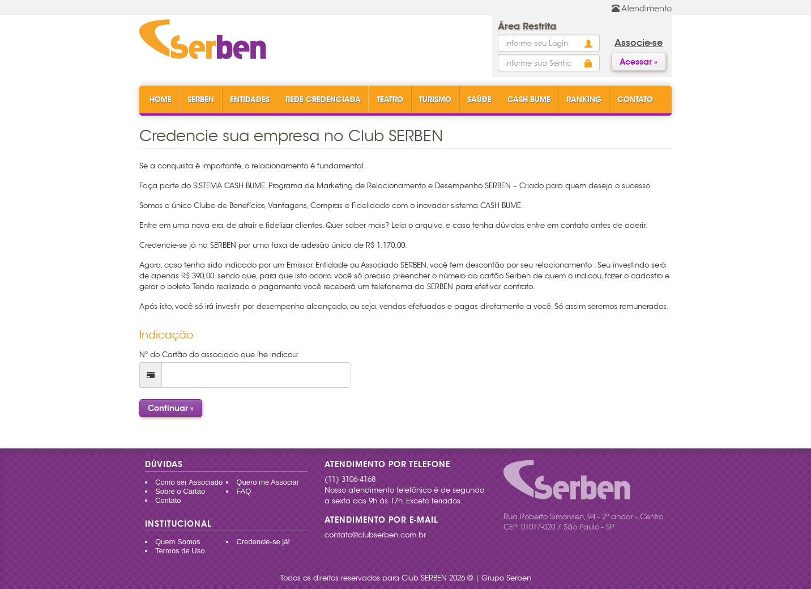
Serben (200, 99)
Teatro (390, 99)
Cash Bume (528, 99)
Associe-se (638, 43)
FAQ (243, 491)
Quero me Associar (267, 482)
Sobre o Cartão (180, 491)
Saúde (479, 99)
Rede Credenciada (323, 99)
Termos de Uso (179, 550)
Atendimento (642, 8)
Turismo (435, 99)
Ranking (583, 99)
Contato (635, 99)
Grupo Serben (506, 578)
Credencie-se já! (263, 541)
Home (161, 99)
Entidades (250, 99)
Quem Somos (177, 541)
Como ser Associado (189, 482)
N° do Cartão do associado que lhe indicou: (219, 354)
